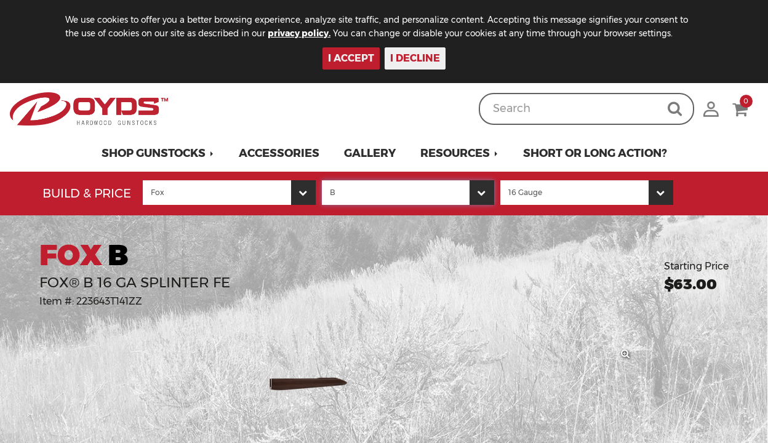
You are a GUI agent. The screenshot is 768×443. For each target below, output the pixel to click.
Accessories (279, 153)
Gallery (370, 153)
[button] (157, 153)
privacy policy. (317, 33)
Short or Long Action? (595, 153)
